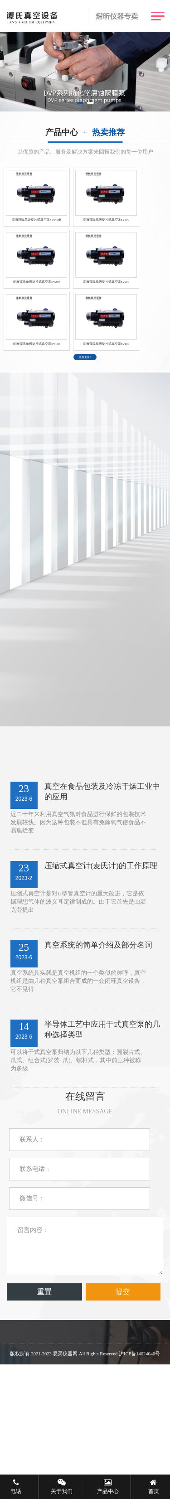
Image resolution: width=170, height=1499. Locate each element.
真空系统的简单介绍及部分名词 (98, 1053)
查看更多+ (85, 455)
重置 (44, 1400)
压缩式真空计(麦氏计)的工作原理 (100, 974)
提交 (123, 1400)
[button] (80, 103)
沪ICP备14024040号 (139, 1462)
